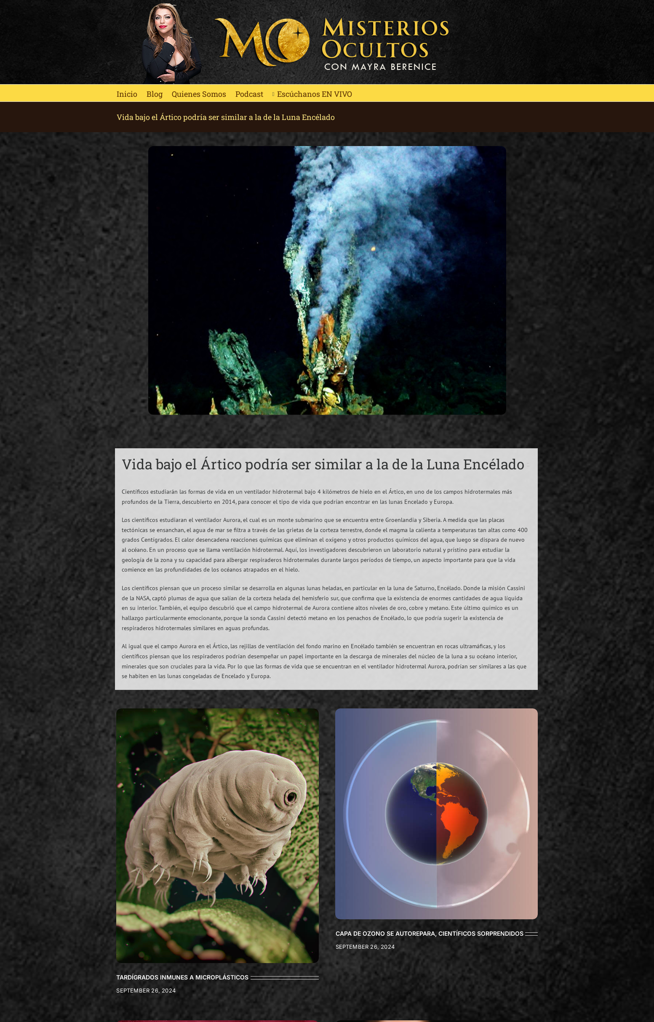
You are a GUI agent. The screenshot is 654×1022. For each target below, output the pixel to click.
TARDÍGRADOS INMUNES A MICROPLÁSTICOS (182, 977)
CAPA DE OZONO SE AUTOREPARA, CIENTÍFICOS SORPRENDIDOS (429, 933)
